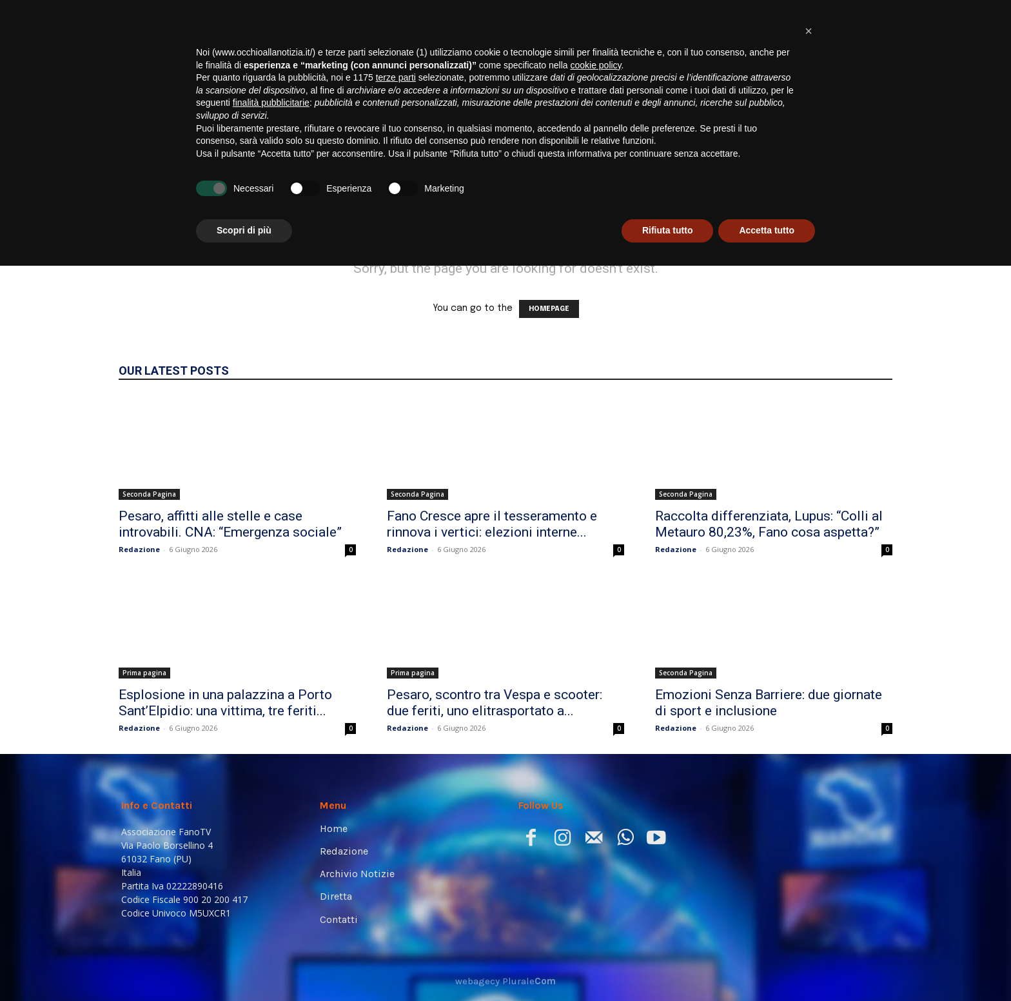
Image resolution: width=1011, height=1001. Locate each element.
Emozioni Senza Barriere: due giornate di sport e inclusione (768, 703)
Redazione (139, 549)
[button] (870, 181)
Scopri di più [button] (244, 965)
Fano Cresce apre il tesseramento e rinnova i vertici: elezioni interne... (492, 524)
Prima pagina (144, 672)
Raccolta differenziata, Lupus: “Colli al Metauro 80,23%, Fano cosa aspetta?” (769, 524)
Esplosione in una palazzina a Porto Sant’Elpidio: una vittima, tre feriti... (225, 703)
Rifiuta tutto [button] (667, 965)
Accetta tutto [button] (766, 965)
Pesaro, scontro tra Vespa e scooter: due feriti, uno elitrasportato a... (494, 703)
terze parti (396, 813)
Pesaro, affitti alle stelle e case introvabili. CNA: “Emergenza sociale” (230, 524)
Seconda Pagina (149, 494)
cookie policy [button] (595, 800)
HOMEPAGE (549, 309)
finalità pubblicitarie (271, 838)
